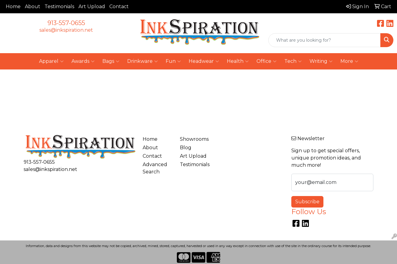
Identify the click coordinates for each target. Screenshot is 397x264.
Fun (173, 61)
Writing (320, 61)
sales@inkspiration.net (66, 30)
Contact (119, 6)
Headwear (204, 61)
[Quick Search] (324, 40)
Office (266, 61)
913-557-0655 (66, 23)
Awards (82, 61)
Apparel (51, 61)
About (32, 6)
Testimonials (59, 6)
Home (13, 6)
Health (238, 61)
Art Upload (91, 6)
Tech (293, 61)
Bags (110, 61)
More (349, 61)
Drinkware (142, 61)
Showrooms (194, 139)
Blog (185, 147)
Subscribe (307, 201)
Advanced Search (155, 168)
